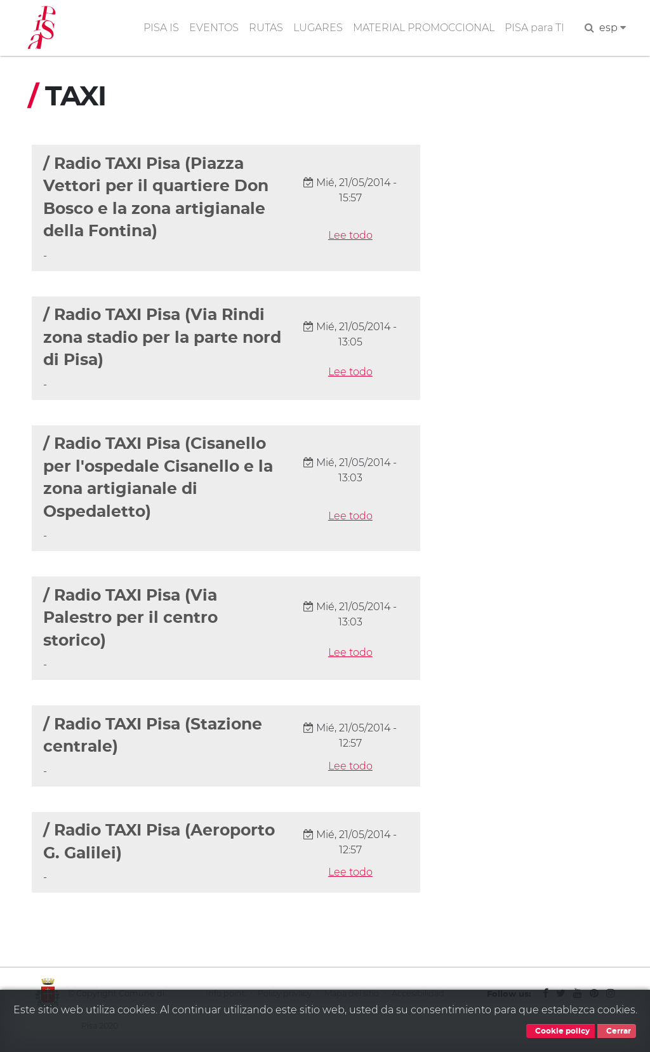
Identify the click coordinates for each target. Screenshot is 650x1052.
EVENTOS (214, 28)
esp (612, 28)
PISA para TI (534, 28)
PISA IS (161, 28)
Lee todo (350, 235)
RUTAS (266, 28)
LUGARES (318, 28)
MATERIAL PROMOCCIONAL (423, 28)
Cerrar (616, 1031)
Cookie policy (560, 1031)
